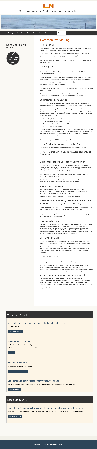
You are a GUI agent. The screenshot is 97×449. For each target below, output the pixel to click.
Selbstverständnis (38, 33)
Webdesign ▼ (21, 33)
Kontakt (54, 33)
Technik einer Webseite (15, 331)
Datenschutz (61, 33)
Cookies (11, 352)
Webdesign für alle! (14, 389)
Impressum (70, 33)
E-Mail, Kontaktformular (64, 55)
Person (29, 33)
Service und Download (15, 416)
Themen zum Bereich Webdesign (18, 371)
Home (4, 33)
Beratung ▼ (11, 33)
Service (47, 33)
